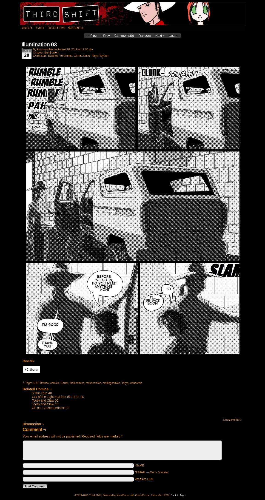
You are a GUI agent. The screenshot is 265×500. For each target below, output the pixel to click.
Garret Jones (82, 55)
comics (54, 383)
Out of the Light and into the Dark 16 (58, 397)
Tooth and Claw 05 (45, 400)
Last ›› (173, 35)
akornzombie (45, 49)
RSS (166, 495)
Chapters (56, 28)
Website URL (144, 479)
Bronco (44, 383)
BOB (35, 383)
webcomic (136, 383)
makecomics (93, 383)
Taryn (125, 383)
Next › (159, 35)
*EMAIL (151, 472)
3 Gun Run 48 (42, 393)
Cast (40, 28)
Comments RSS (232, 419)
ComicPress (142, 495)
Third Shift (132, 13)
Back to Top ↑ (178, 495)
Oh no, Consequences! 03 (50, 408)
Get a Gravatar (159, 472)
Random (145, 35)
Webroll (76, 28)
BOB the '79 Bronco (60, 55)
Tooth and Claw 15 (45, 404)
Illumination (51, 52)
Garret (64, 383)
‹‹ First (92, 35)
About (27, 28)
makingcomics (111, 383)
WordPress (123, 495)
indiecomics (77, 383)
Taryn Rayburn (100, 55)
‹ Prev (105, 35)
